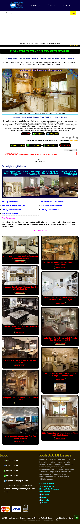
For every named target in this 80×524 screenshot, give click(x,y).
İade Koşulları (44, 492)
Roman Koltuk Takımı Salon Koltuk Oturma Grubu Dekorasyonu (34, 173)
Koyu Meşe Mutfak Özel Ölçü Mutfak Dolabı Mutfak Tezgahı (20, 361)
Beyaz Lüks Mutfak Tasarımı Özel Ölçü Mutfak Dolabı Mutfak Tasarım (20, 257)
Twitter (43, 497)
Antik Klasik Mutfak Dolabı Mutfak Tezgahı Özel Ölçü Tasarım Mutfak (60, 339)
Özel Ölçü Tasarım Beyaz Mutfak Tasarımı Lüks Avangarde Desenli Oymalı (60, 375)
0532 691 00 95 (34, 145)
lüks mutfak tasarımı (10, 213)
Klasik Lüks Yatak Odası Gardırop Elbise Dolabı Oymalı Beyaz (15, 173)
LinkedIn (44, 500)
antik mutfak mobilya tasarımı (52, 202)
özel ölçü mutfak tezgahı (11, 210)
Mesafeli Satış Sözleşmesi (49, 489)
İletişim (65, 5)
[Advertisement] (40, 29)
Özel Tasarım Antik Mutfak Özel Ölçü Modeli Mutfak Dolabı (60, 263)
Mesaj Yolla (38, 134)
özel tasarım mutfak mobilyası (13, 206)
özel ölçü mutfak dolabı (11, 202)
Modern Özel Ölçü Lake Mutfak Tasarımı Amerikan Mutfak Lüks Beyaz (60, 299)
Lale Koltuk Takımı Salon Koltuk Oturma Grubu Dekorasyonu (53, 172)
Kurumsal (34, 5)
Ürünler (50, 5)
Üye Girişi (75, 45)
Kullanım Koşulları (46, 483)
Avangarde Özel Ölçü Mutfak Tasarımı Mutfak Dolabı (20, 399)
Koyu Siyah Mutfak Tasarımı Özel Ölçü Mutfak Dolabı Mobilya (20, 328)
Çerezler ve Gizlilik (46, 486)
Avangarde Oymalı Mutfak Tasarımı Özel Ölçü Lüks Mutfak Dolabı (20, 288)
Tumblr (43, 503)
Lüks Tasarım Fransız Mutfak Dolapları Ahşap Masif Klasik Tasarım (60, 434)
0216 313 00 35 (18, 145)
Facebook (44, 494)
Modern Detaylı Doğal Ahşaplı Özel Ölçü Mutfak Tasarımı (20, 437)
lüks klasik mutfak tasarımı (51, 206)
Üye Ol (71, 45)
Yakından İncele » (20, 261)
